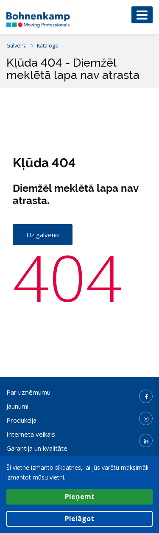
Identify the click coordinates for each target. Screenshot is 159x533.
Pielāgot (79, 518)
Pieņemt (80, 496)
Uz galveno (42, 234)
